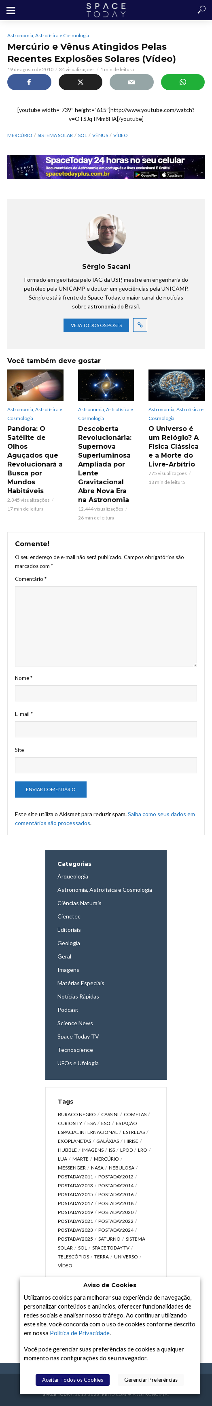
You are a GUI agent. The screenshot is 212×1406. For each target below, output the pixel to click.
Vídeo (120, 135)
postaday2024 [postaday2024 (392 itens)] (116, 1230)
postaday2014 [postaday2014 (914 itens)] (116, 1185)
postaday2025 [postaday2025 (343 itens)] (75, 1239)
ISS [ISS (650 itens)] (112, 1150)
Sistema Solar (55, 135)
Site (19, 750)
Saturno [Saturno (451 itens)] (109, 1239)
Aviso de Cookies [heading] (109, 1285)
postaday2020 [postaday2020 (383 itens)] (116, 1212)
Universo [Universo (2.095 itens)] (126, 1257)
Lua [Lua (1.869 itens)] (62, 1159)
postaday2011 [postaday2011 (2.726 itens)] (75, 1177)
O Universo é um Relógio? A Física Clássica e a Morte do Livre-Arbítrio (173, 446)
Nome (23, 678)
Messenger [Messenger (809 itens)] (72, 1168)
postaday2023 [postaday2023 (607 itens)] (75, 1230)
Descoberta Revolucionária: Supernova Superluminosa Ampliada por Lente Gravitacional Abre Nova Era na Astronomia (104, 464)
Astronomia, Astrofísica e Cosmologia (48, 35)
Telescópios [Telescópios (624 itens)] (73, 1257)
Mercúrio (19, 135)
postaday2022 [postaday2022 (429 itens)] (116, 1221)
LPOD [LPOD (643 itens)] (126, 1150)
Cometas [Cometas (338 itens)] (135, 1114)
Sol (82, 135)
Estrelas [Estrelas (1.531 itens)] (134, 1132)
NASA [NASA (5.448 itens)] (97, 1168)
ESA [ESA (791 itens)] (91, 1123)
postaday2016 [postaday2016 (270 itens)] (116, 1194)
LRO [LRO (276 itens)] (142, 1150)
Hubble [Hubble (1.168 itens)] (67, 1150)
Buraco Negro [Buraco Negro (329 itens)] (77, 1114)
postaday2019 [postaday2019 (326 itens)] (75, 1212)
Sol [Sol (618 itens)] (82, 1248)
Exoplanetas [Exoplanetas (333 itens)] (74, 1141)
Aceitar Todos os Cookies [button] (72, 1379)
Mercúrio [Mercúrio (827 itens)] (106, 1159)
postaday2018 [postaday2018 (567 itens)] (116, 1203)
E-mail (24, 714)
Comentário (31, 579)
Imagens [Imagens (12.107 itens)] (93, 1150)
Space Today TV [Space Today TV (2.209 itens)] (110, 1248)
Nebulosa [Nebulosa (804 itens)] (121, 1168)
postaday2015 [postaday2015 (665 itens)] (75, 1194)
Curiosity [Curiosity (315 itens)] (70, 1123)
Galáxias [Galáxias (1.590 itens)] (107, 1141)
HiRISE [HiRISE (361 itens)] (131, 1141)
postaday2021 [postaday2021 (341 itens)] (75, 1221)
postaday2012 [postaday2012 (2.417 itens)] (116, 1177)
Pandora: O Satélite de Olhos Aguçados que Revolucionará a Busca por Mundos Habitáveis (35, 460)
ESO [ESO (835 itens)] (105, 1123)
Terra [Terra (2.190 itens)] (101, 1257)
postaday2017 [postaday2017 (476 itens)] (75, 1203)
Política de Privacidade (80, 1333)
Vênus (100, 135)
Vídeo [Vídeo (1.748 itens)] (65, 1265)
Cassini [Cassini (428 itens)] (110, 1114)
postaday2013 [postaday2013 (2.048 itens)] (75, 1185)
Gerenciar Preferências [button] (151, 1379)
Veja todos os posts (96, 325)
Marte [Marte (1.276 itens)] (80, 1159)
